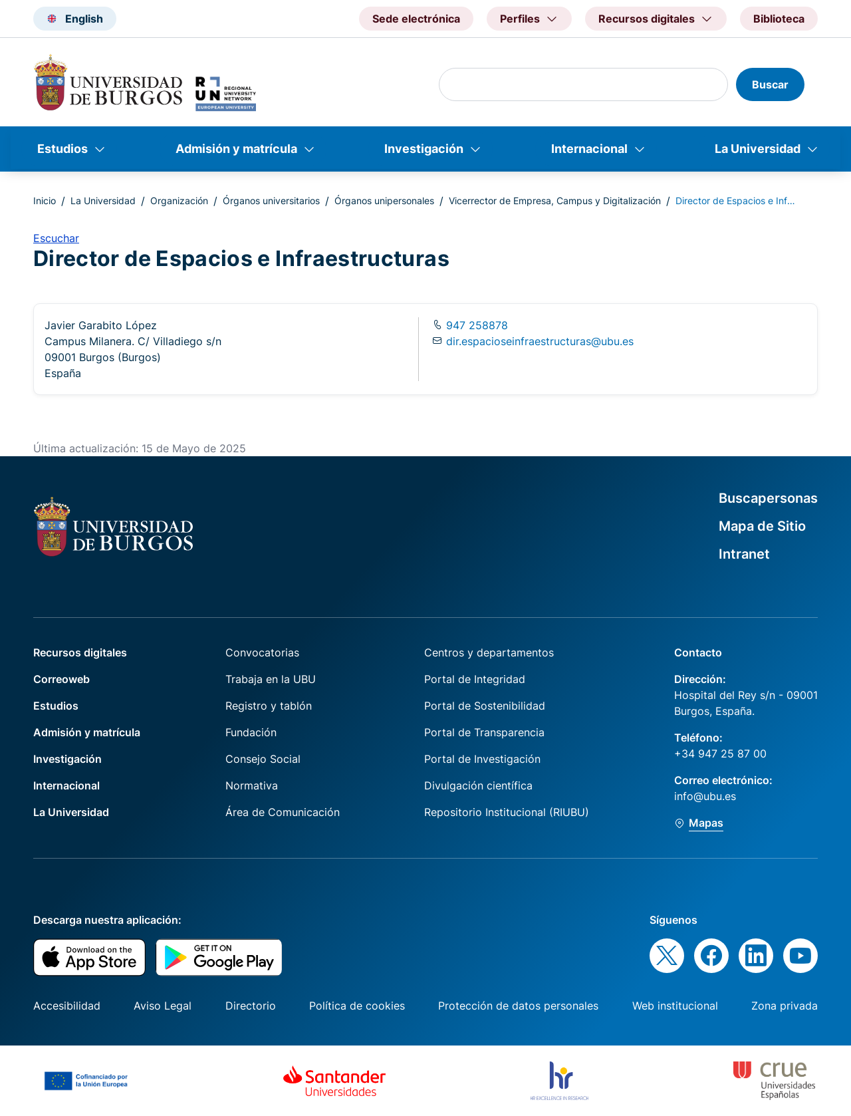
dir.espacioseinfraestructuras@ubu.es (540, 341)
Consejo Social (263, 759)
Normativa (251, 785)
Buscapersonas (768, 498)
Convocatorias (262, 652)
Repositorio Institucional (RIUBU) (506, 812)
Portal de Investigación (482, 759)
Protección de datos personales (518, 1005)
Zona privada (784, 1005)
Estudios (62, 149)
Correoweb (61, 679)
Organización (179, 200)
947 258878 (475, 325)
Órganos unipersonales (384, 200)
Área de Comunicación (282, 812)
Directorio (250, 1005)
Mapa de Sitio (762, 526)
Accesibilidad (66, 1005)
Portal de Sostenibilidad (484, 705)
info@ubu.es (705, 796)
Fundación (251, 732)
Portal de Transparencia (484, 732)
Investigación (423, 149)
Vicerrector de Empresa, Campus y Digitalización (555, 200)
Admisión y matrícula (236, 149)
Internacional (589, 149)
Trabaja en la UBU (270, 679)
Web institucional (675, 1005)
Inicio (44, 200)
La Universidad (757, 149)
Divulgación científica (478, 785)
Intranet (744, 554)
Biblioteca (778, 18)
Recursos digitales (80, 652)
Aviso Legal (162, 1005)
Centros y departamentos (489, 652)
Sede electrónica (416, 18)
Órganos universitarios (271, 200)
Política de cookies (357, 1005)
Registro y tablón (268, 705)
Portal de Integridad (474, 679)
